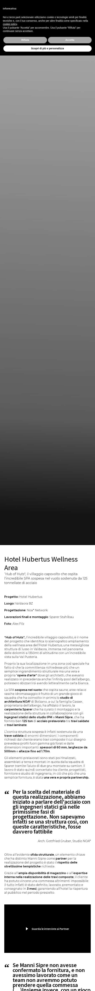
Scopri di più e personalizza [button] (47, 48)
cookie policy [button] (10, 24)
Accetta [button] (69, 39)
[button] (47, 928)
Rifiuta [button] (25, 39)
